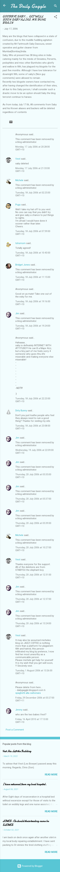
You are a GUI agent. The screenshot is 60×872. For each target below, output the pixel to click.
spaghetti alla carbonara (28, 693)
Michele (19, 180)
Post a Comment (15, 729)
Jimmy (18, 709)
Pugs (18, 204)
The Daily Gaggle (28, 6)
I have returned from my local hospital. (25, 784)
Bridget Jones (22, 264)
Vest (17, 158)
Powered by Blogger (30, 866)
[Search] (55, 6)
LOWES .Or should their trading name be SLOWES (26, 823)
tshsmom (20, 243)
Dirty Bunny (21, 410)
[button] (55, 17)
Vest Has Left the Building (17, 751)
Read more (51, 774)
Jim (17, 313)
